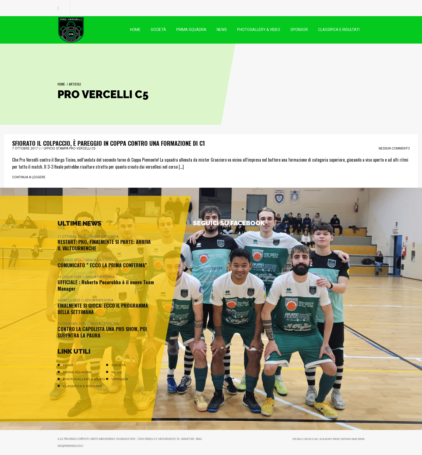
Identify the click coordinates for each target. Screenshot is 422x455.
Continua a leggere (28, 177)
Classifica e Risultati (82, 386)
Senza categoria (104, 237)
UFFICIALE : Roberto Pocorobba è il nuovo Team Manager (106, 285)
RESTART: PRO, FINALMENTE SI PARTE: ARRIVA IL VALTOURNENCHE (104, 245)
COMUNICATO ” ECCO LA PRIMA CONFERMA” (102, 265)
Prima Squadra (77, 372)
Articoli (75, 84)
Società (118, 365)
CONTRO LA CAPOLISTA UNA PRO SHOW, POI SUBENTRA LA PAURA (102, 332)
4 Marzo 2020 (69, 300)
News (116, 372)
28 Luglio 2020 (70, 260)
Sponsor (119, 379)
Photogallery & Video (84, 379)
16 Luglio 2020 (70, 277)
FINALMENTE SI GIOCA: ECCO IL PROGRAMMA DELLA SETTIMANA (103, 308)
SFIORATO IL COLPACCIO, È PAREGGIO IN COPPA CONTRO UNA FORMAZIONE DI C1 (108, 143)
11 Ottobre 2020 (72, 237)
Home (61, 84)
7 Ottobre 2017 (25, 148)
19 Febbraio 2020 (72, 324)
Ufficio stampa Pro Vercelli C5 (70, 148)
